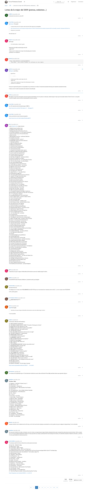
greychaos (11, 379)
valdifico (10, 14)
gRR (10, 269)
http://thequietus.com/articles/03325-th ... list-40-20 (20, 473)
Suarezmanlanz (12, 441)
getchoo (10, 69)
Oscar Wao (11, 22)
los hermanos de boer (13, 297)
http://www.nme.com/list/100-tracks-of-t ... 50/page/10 (21, 108)
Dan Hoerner (11, 371)
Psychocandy (11, 285)
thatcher (10, 422)
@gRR (10, 307)
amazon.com (14, 126)
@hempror (11, 24)
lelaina (10, 277)
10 (54, 487)
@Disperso (11, 71)
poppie (10, 319)
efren (10, 305)
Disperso (11, 39)
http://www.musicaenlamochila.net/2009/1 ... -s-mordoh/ (21, 365)
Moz (10, 124)
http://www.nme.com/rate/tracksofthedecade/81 (20, 118)
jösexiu (10, 58)
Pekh (10, 94)
